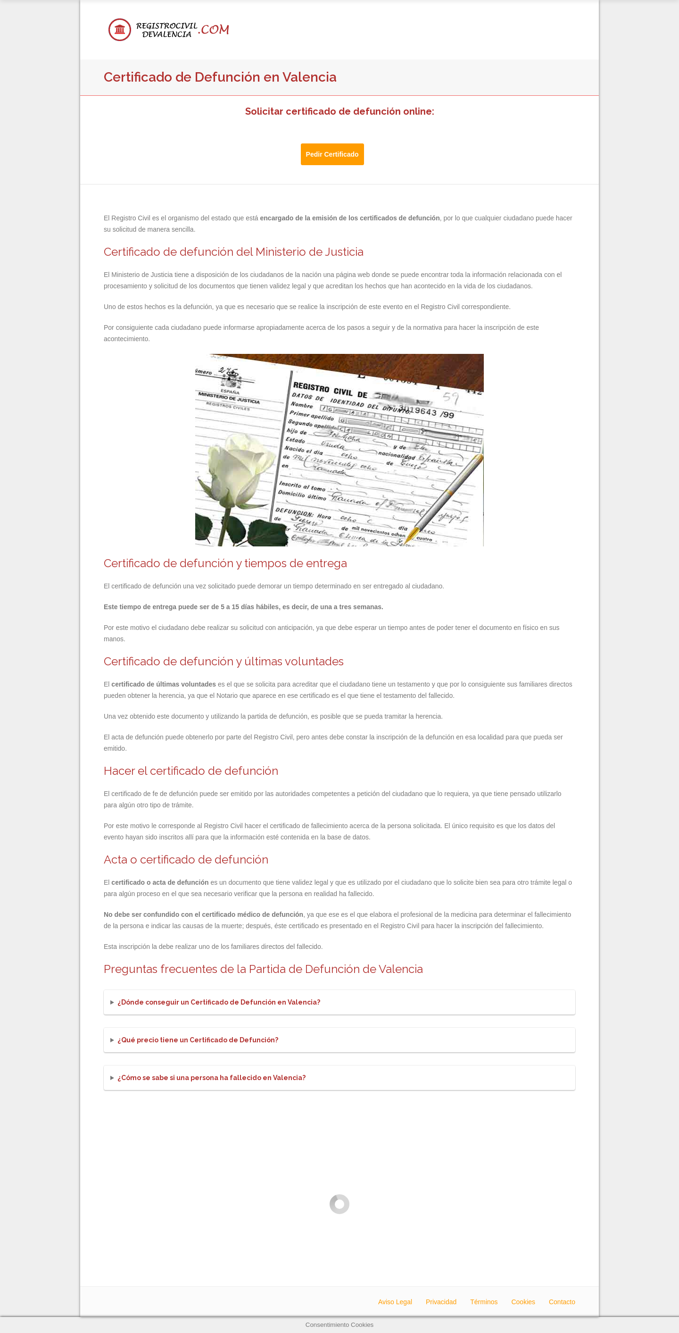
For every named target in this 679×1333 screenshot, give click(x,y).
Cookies (523, 1302)
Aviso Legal (395, 1302)
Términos (483, 1302)
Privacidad (441, 1302)
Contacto (562, 1302)
